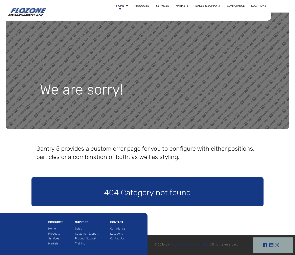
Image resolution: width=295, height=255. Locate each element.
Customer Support (86, 233)
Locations (116, 233)
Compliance (117, 228)
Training (80, 243)
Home (52, 228)
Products (54, 233)
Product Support (85, 238)
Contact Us (117, 238)
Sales (78, 228)
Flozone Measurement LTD (189, 245)
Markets (53, 243)
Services (53, 238)
